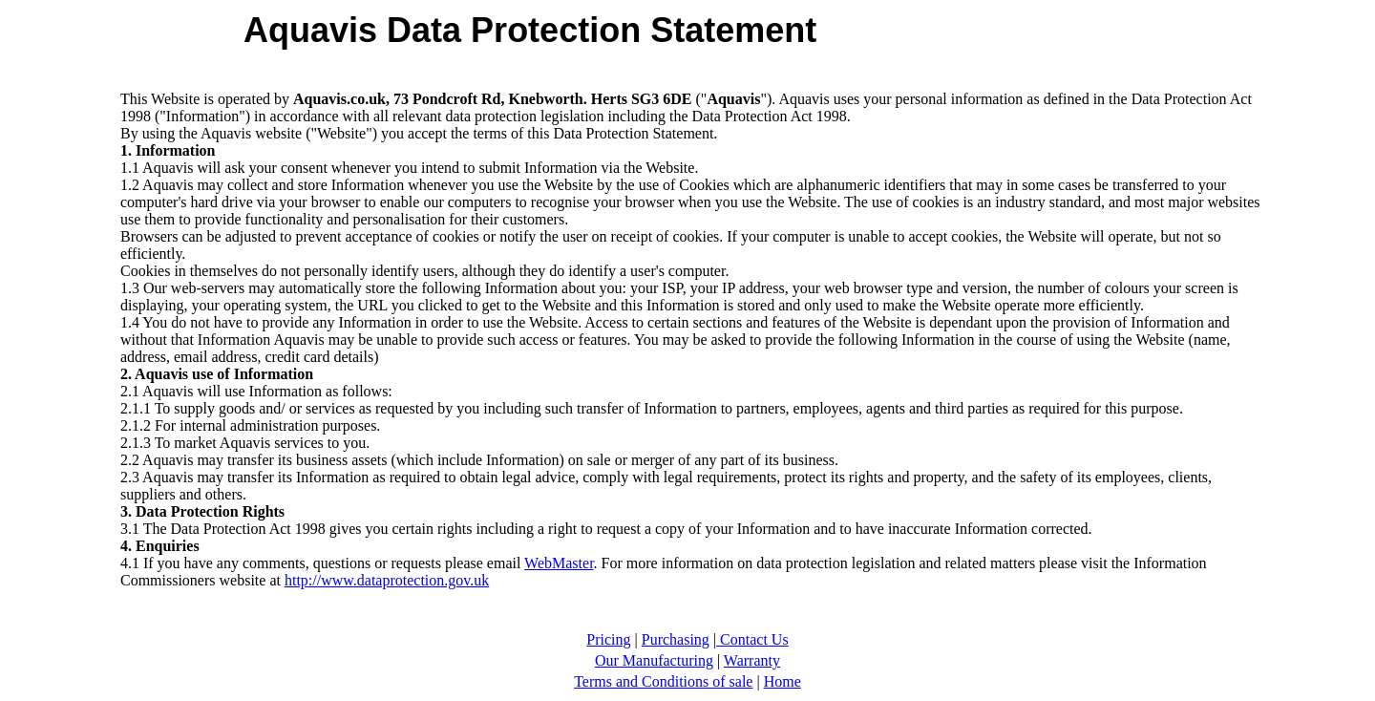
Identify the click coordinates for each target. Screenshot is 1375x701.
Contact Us (752, 639)
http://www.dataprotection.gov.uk (387, 580)
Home (782, 681)
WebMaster (558, 563)
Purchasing (675, 639)
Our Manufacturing (654, 660)
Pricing (608, 639)
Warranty (752, 660)
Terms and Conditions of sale (663, 681)
